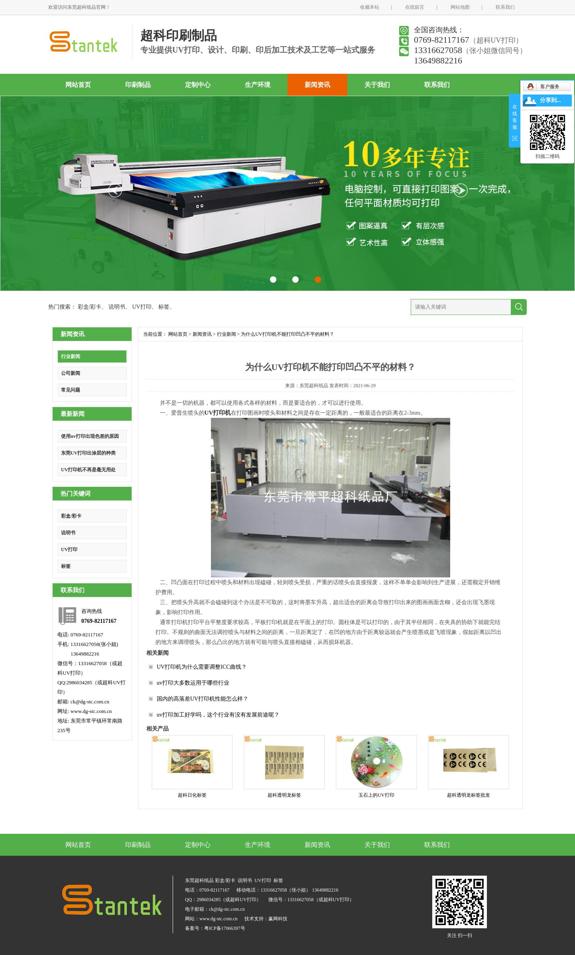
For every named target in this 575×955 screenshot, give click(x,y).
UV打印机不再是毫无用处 (88, 470)
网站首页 (78, 84)
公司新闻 (70, 373)
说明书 (116, 307)
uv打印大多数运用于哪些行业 (193, 683)
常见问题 (70, 390)
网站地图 (460, 7)
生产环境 (257, 84)
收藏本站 (369, 7)
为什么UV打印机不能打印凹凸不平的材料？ (287, 334)
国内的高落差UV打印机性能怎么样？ (202, 699)
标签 (163, 307)
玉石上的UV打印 (376, 795)
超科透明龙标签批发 (468, 795)
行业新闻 (70, 356)
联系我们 (505, 7)
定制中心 (198, 84)
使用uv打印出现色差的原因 (90, 436)
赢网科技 (278, 919)
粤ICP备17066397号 (224, 928)
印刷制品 (138, 84)
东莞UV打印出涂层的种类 (88, 453)
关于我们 (377, 84)
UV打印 (141, 307)
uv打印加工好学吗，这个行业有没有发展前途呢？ (218, 715)
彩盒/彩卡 (90, 307)
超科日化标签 (192, 795)
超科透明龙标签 (284, 795)
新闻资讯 (317, 84)
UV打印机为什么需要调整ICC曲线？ (202, 667)
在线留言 (414, 7)
